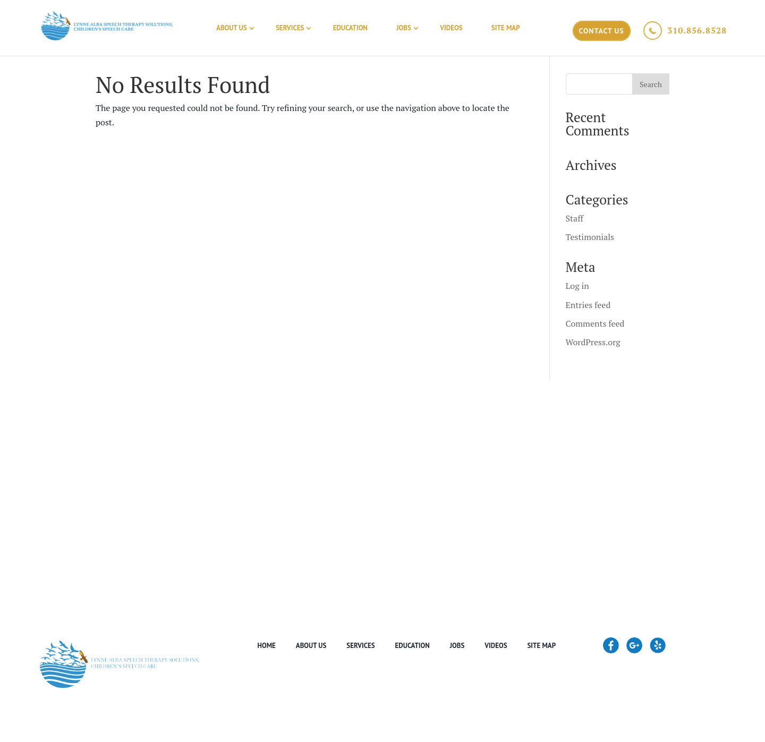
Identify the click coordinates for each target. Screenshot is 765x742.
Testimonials (590, 237)
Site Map (505, 27)
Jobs (403, 27)
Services (290, 27)
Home (267, 645)
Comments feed (595, 323)
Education (350, 27)
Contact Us (601, 31)
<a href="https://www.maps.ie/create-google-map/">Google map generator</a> (382, 482)
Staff (575, 218)
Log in (577, 286)
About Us (231, 27)
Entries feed (588, 305)
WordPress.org (593, 342)
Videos (451, 27)
